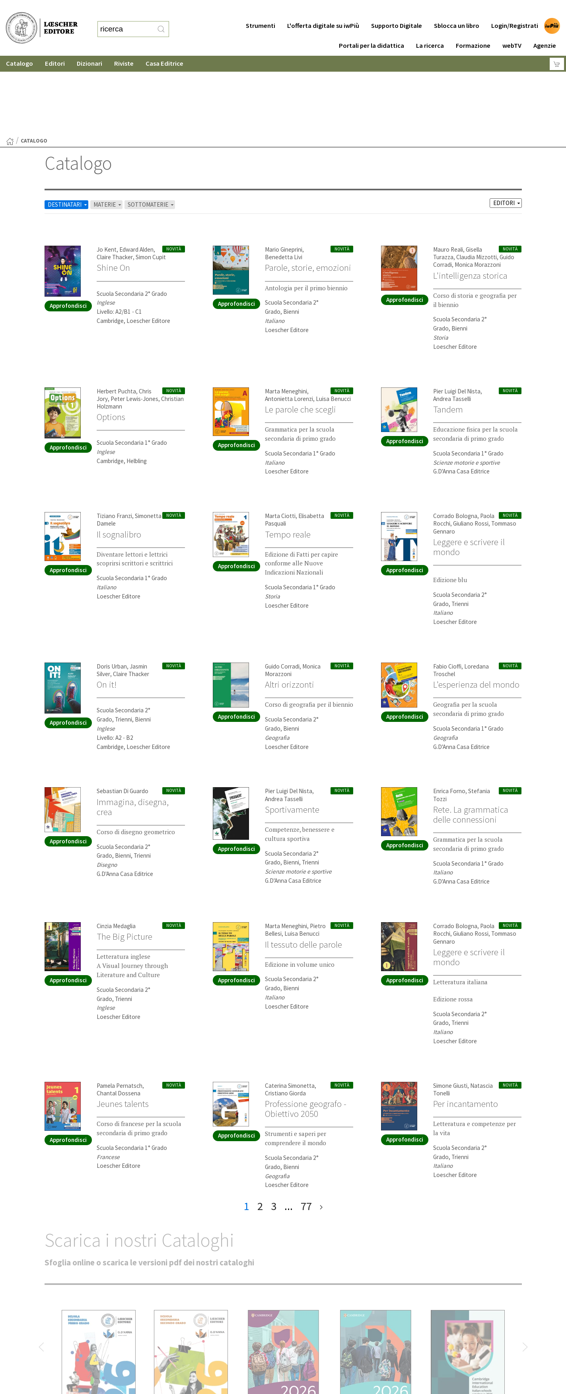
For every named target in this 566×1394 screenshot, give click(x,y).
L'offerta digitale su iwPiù (323, 10)
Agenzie (544, 29)
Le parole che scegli (300, 331)
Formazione (473, 29)
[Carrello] (557, 48)
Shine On (113, 190)
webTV (511, 29)
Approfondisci (68, 228)
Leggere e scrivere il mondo (469, 469)
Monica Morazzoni (478, 187)
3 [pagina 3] (273, 1128)
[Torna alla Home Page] (10, 64)
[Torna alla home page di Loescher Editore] (42, 20)
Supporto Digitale (396, 10)
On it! (107, 606)
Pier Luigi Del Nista (456, 313)
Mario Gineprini (283, 172)
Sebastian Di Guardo (122, 713)
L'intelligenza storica (470, 197)
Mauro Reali (448, 172)
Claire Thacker (115, 179)
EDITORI (507, 125)
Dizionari (89, 47)
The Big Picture (124, 858)
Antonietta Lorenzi (289, 321)
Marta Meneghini (286, 313)
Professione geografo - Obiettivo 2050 (305, 1031)
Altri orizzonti (289, 606)
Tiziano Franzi (114, 438)
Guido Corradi (282, 588)
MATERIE (108, 127)
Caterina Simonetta (290, 1008)
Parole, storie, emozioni (308, 190)
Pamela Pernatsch (119, 1008)
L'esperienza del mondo (476, 606)
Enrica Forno (449, 713)
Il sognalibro (119, 456)
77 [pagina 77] (306, 1128)
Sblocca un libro (456, 10)
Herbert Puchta (116, 313)
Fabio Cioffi (447, 588)
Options (111, 339)
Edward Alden (136, 172)
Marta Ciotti (280, 438)
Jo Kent (107, 172)
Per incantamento (465, 1026)
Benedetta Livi (283, 179)
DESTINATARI (68, 127)
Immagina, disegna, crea (133, 729)
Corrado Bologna (455, 438)
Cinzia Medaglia (116, 848)
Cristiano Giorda (285, 1015)
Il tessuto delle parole (303, 866)
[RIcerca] (161, 21)
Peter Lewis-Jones (134, 321)
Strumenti (260, 10)
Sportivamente (292, 731)
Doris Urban (112, 588)
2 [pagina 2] (260, 1128)
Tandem (448, 331)
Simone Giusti (450, 1008)
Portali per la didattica (371, 29)
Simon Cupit (151, 179)
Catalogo (19, 47)
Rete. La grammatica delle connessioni (470, 736)
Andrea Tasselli (452, 321)
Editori (55, 47)
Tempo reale (288, 456)
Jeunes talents (123, 1026)
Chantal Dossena (118, 1015)
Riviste (124, 47)
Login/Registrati (514, 10)
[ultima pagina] (321, 1128)
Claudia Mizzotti (476, 179)
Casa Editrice (164, 47)
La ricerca (430, 29)
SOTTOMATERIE (151, 127)
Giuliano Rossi (470, 446)
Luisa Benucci (333, 321)
